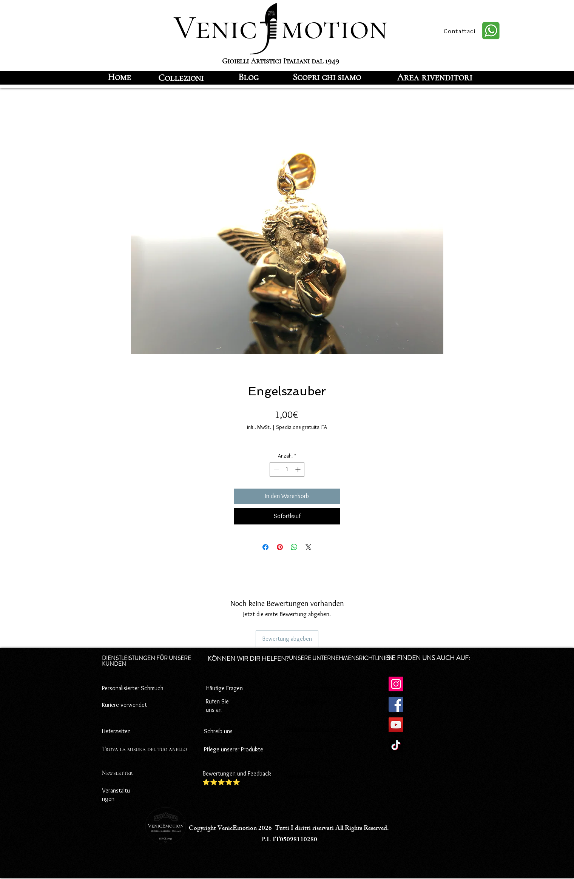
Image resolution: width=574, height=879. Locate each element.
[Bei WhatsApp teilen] (294, 547)
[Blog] (248, 77)
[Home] (119, 77)
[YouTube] (396, 724)
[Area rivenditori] (434, 77)
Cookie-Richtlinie (306, 702)
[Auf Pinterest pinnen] (279, 547)
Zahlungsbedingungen (312, 728)
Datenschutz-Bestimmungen (321, 688)
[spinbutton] (287, 469)
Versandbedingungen (311, 776)
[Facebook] (396, 704)
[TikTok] (396, 745)
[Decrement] (275, 469)
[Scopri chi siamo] (327, 77)
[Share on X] (308, 547)
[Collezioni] (181, 77)
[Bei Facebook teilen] (265, 547)
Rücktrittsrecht (304, 749)
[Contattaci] (460, 31)
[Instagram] (396, 684)
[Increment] (298, 469)
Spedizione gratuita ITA (301, 427)
